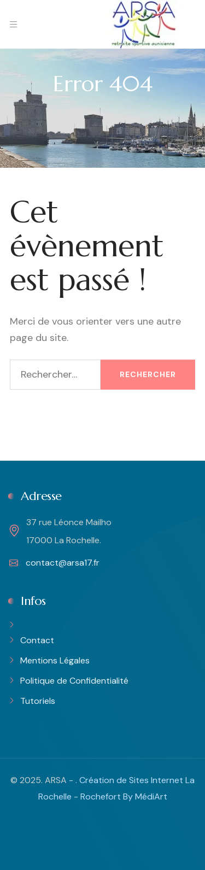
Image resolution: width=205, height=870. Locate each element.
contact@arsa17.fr (54, 563)
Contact (37, 640)
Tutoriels (37, 701)
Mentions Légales (55, 660)
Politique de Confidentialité (74, 680)
